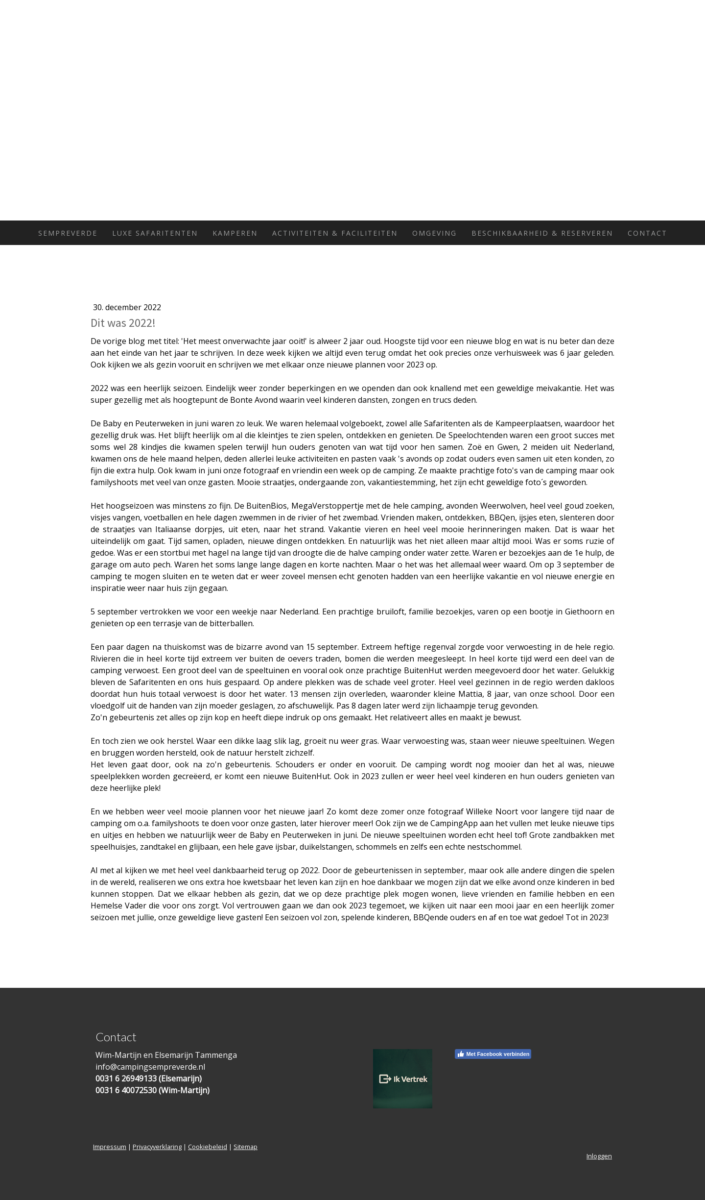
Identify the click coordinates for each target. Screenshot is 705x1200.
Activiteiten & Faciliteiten (335, 233)
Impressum (109, 1146)
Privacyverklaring (157, 1146)
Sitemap (246, 1146)
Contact (647, 233)
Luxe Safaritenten (155, 233)
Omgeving (434, 233)
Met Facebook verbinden (493, 1054)
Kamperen (235, 233)
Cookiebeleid (207, 1146)
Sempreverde (67, 233)
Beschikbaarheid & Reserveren (542, 233)
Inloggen (599, 1155)
